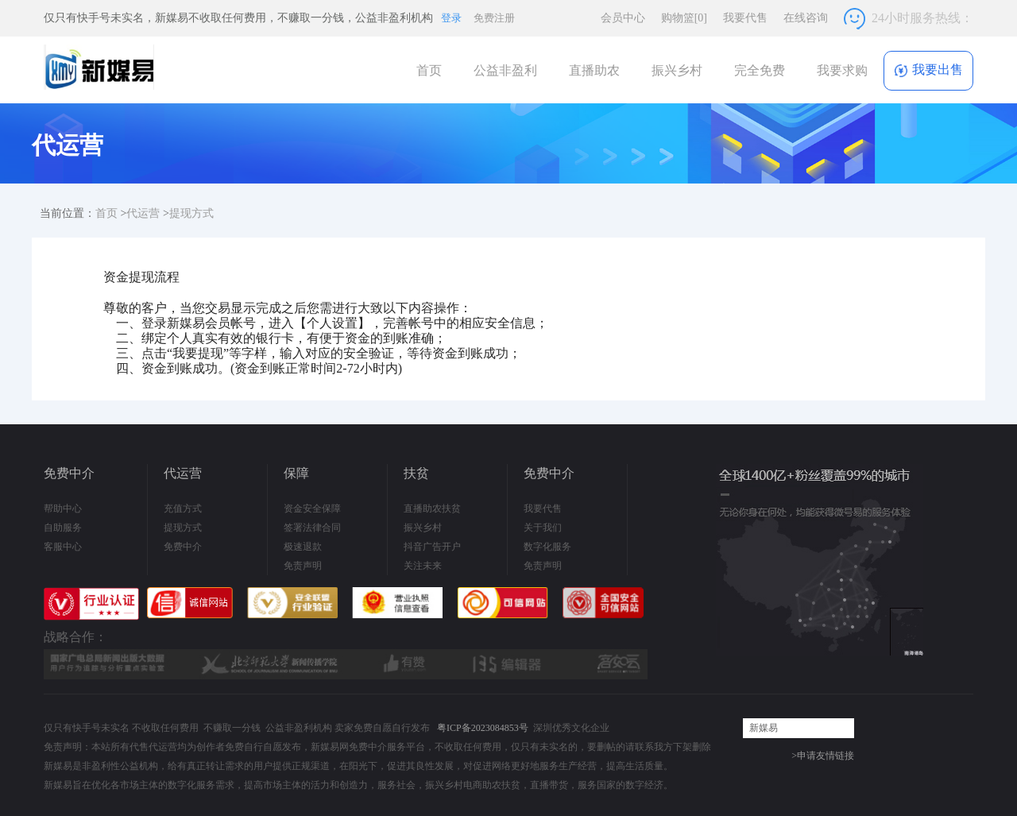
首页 (429, 70)
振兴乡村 (677, 70)
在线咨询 (805, 18)
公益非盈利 (505, 70)
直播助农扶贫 (432, 508)
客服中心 (63, 546)
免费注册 (494, 18)
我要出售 (928, 70)
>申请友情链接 (822, 755)
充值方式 (183, 508)
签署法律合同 (312, 527)
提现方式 (191, 213)
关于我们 (543, 527)
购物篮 (684, 18)
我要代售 (745, 18)
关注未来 (423, 565)
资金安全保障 (312, 508)
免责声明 (303, 565)
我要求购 (842, 70)
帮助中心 (63, 508)
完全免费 (759, 70)
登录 (451, 18)
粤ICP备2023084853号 (482, 727)
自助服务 (63, 527)
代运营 (143, 213)
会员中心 (623, 18)
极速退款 (303, 546)
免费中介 (183, 546)
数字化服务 (547, 546)
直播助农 (594, 70)
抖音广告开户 (432, 546)
